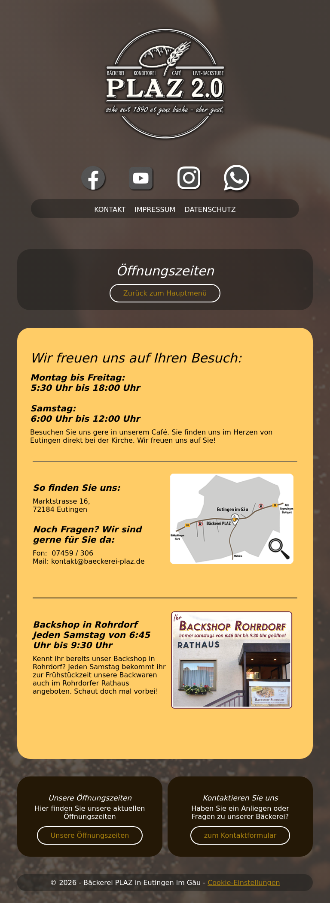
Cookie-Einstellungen (244, 883)
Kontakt (109, 209)
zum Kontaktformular (240, 835)
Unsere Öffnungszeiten (90, 835)
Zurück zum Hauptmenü (165, 293)
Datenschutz (209, 209)
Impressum (154, 209)
